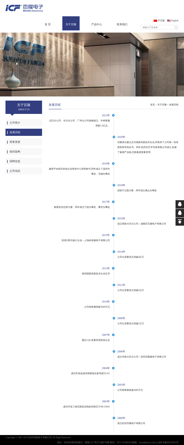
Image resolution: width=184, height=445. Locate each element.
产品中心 (96, 24)
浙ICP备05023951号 (169, 442)
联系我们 (122, 24)
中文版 (161, 20)
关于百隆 (71, 24)
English (175, 20)
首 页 (48, 24)
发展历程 (174, 104)
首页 (152, 104)
